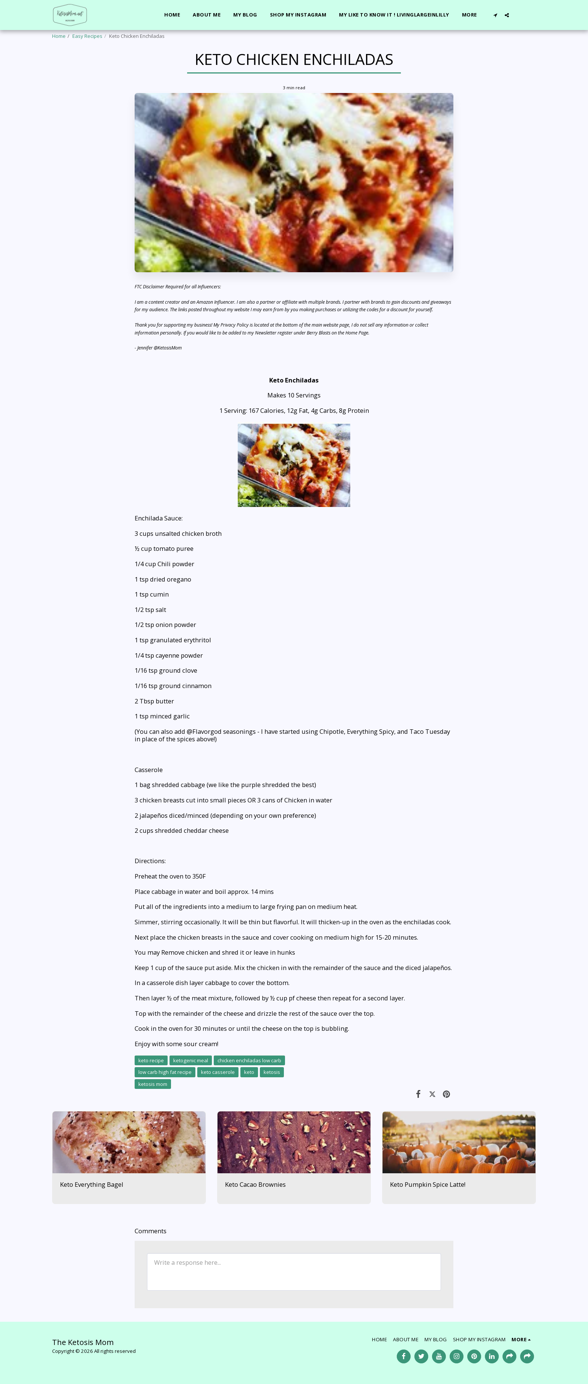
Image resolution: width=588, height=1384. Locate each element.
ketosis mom (152, 1084)
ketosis (272, 1072)
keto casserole (218, 1072)
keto (249, 1072)
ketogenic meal (190, 1060)
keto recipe (151, 1060)
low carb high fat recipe (165, 1072)
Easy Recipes (87, 36)
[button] (495, 15)
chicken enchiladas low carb (249, 1060)
